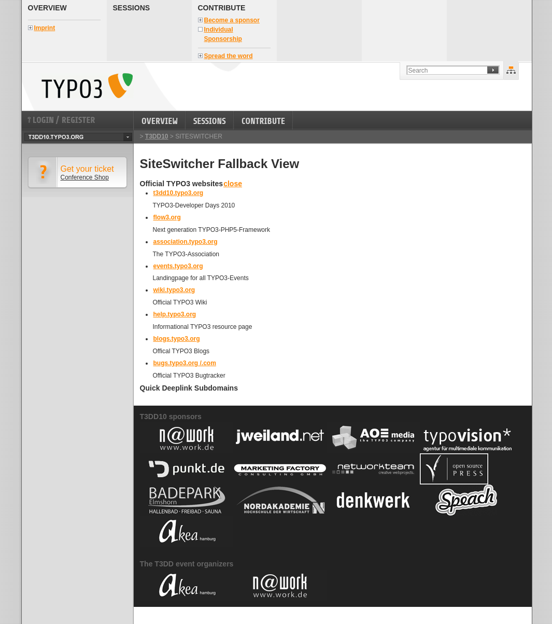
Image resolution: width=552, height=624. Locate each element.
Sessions (131, 8)
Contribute (222, 8)
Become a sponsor (232, 20)
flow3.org (167, 217)
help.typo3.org (174, 314)
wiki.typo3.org (174, 290)
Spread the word (228, 56)
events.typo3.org (178, 266)
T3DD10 (156, 136)
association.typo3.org (185, 241)
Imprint (44, 28)
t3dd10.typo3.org (178, 193)
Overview (47, 8)
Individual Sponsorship (223, 34)
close (232, 183)
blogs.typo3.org (176, 338)
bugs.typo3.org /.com (184, 363)
